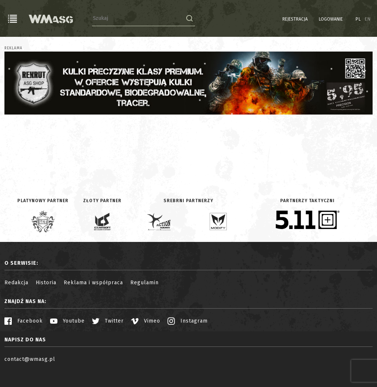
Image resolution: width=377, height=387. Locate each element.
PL (358, 19)
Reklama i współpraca (93, 282)
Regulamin (144, 282)
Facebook (23, 321)
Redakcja (16, 282)
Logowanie (331, 19)
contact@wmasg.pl (29, 359)
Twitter (108, 321)
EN (368, 19)
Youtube (67, 321)
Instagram (188, 321)
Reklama (13, 48)
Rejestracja (295, 19)
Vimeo (145, 321)
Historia (46, 282)
